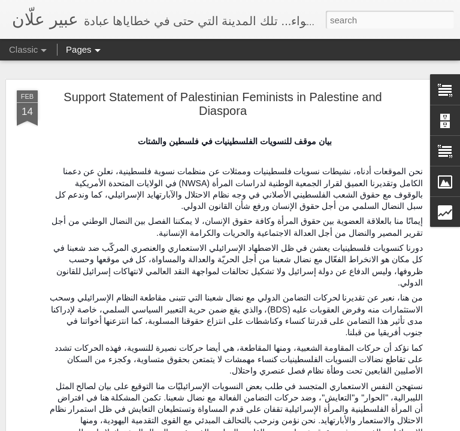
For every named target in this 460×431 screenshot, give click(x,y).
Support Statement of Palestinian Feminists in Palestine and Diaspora (222, 103)
